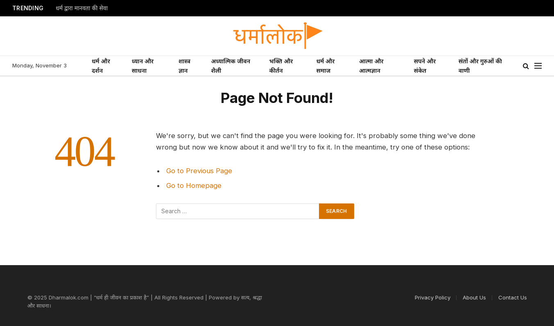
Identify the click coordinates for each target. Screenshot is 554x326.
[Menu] (538, 66)
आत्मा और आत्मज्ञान (371, 66)
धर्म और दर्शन (101, 66)
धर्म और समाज (326, 66)
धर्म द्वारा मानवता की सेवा (82, 8)
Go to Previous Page (199, 171)
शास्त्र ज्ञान (184, 66)
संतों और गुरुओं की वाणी (480, 66)
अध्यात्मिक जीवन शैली (230, 66)
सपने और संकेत (425, 66)
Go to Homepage (194, 185)
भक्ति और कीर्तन (281, 66)
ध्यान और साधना (143, 66)
